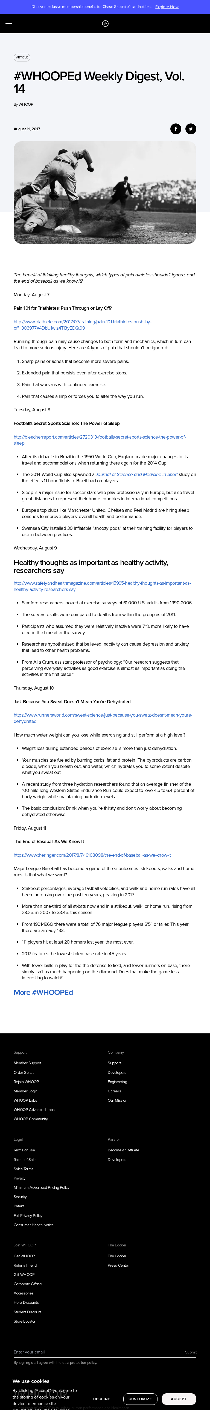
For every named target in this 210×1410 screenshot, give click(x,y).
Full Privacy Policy (28, 1216)
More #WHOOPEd (43, 992)
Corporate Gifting (27, 1284)
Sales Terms (23, 1169)
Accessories (23, 1293)
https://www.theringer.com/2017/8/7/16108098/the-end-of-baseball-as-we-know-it (92, 855)
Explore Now (167, 7)
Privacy (19, 1178)
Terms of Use (24, 1150)
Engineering (117, 1082)
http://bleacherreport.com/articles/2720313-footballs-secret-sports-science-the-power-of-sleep (100, 440)
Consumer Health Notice (34, 1225)
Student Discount (27, 1312)
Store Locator (25, 1321)
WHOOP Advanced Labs (34, 1110)
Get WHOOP (24, 1256)
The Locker (117, 1256)
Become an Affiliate (123, 1150)
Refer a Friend (25, 1265)
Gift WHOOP (24, 1275)
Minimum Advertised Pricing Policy (41, 1187)
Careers (114, 1091)
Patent (19, 1206)
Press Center (118, 1265)
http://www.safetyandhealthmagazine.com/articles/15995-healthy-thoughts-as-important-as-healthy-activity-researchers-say (102, 586)
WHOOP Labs (25, 1100)
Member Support (27, 1063)
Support (114, 1063)
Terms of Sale (25, 1160)
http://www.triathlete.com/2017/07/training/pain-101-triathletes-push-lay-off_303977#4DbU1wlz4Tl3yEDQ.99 (82, 325)
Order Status (24, 1072)
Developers (117, 1072)
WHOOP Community (31, 1119)
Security (20, 1197)
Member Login (25, 1091)
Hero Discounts (26, 1302)
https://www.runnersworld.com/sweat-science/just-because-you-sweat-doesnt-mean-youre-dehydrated (103, 718)
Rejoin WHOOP (26, 1082)
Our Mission (117, 1100)
